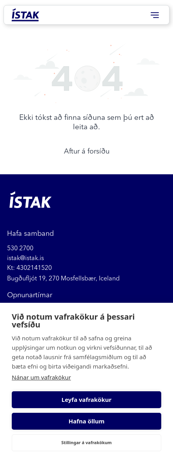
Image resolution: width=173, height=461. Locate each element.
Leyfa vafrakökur (86, 399)
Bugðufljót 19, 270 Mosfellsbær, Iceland (63, 278)
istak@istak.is (25, 258)
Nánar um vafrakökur (41, 377)
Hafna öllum (87, 421)
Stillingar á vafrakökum (86, 442)
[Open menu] (155, 15)
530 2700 (20, 248)
